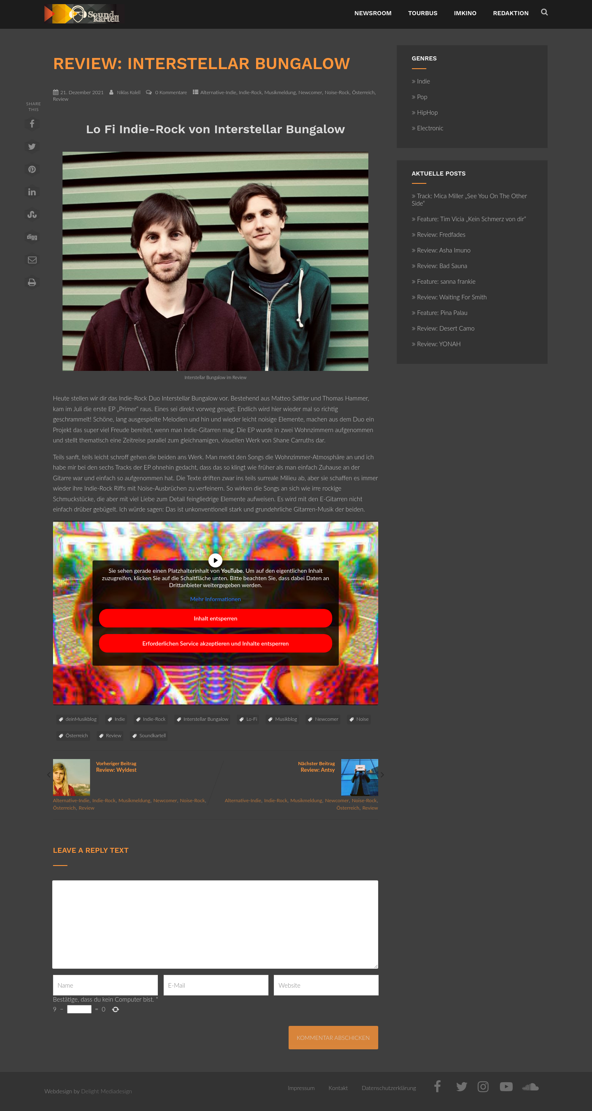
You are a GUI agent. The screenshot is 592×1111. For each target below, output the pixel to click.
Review (61, 99)
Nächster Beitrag (296, 766)
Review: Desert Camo (443, 328)
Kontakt (338, 1087)
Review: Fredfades (439, 234)
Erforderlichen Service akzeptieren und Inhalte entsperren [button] (215, 643)
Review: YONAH (436, 343)
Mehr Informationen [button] (215, 598)
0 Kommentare (171, 92)
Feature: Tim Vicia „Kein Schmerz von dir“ (469, 218)
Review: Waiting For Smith (449, 297)
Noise (362, 719)
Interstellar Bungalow (206, 719)
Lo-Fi (251, 719)
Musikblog (286, 719)
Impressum (301, 1087)
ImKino (465, 13)
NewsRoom (373, 13)
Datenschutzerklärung (389, 1087)
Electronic (428, 128)
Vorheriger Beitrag (134, 766)
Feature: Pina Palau (440, 312)
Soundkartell (152, 735)
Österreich (363, 92)
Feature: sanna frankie (444, 281)
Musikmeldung (280, 92)
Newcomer (310, 92)
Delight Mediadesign (106, 1091)
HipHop (425, 112)
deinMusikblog (81, 719)
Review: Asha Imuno (441, 250)
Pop (420, 96)
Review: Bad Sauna (439, 265)
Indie (120, 719)
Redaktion (511, 13)
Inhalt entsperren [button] (215, 618)
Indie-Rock (250, 92)
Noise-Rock (337, 92)
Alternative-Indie (218, 92)
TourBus (423, 13)
